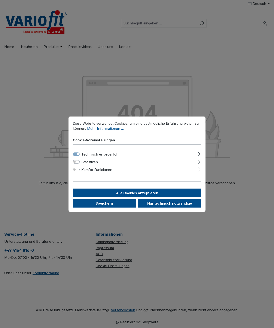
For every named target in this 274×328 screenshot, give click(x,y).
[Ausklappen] (199, 153)
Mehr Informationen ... (105, 128)
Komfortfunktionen (96, 169)
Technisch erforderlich (99, 154)
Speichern (104, 203)
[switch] (76, 161)
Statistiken (89, 162)
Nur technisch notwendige (169, 203)
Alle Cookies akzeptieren (137, 193)
